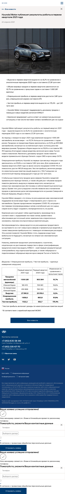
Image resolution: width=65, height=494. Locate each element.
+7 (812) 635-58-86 (11, 341)
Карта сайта (5, 373)
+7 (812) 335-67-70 (11, 346)
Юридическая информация (20, 373)
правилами (16, 443)
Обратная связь (9, 353)
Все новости (9, 9)
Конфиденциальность (8, 376)
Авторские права (24, 376)
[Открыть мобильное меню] (62, 3)
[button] (4, 332)
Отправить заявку (13, 448)
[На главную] (4, 3)
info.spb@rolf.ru (26, 403)
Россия (5, 368)
